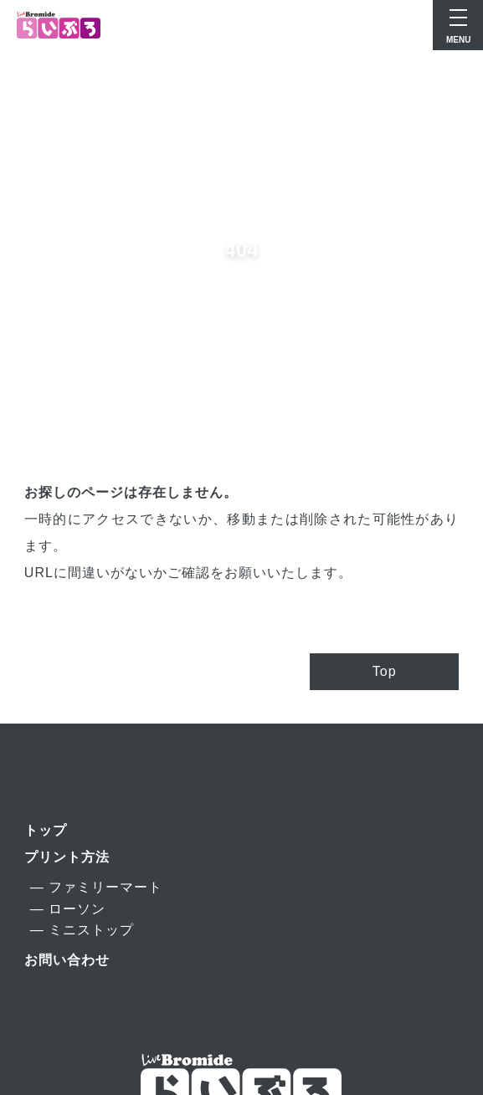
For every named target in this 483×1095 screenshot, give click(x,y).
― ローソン (67, 909)
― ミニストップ (82, 930)
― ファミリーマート (96, 887)
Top (385, 671)
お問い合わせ (67, 960)
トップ (45, 830)
